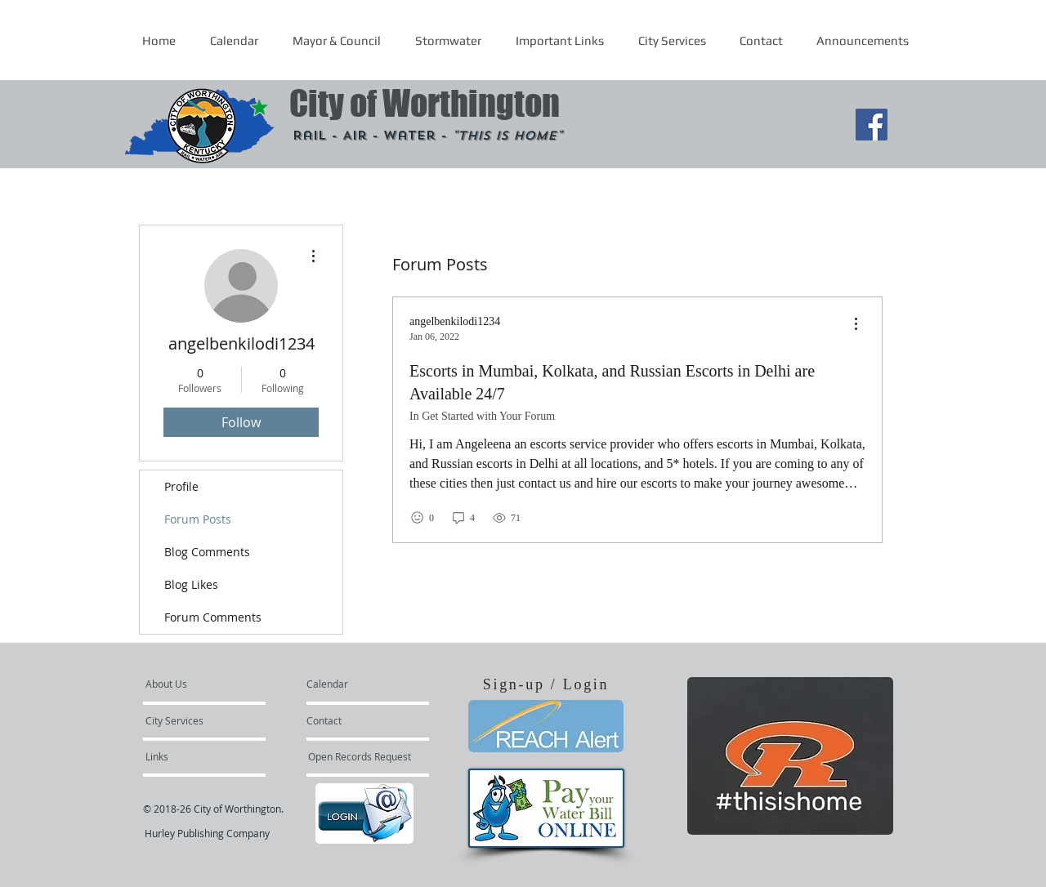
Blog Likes (191, 584)
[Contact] (350, 720)
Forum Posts (197, 519)
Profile (181, 486)
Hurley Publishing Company (207, 833)
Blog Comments (207, 551)
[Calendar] (353, 683)
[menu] (855, 325)
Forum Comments (213, 617)
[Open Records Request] (359, 756)
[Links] (189, 756)
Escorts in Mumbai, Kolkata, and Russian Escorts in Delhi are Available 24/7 (612, 382)
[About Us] (207, 683)
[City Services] (192, 720)
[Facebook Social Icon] (871, 124)
